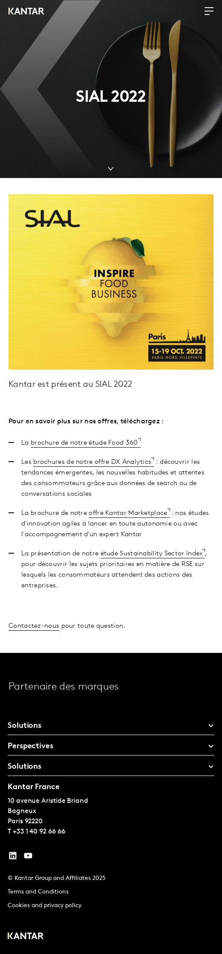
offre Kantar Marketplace (128, 513)
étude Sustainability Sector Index (152, 553)
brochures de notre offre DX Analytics (92, 462)
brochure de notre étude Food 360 (84, 443)
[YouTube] (13, 858)
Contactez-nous (34, 626)
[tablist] (111, 803)
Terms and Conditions (38, 892)
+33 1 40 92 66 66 (39, 831)
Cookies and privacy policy (44, 905)
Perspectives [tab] (30, 746)
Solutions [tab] (24, 726)
